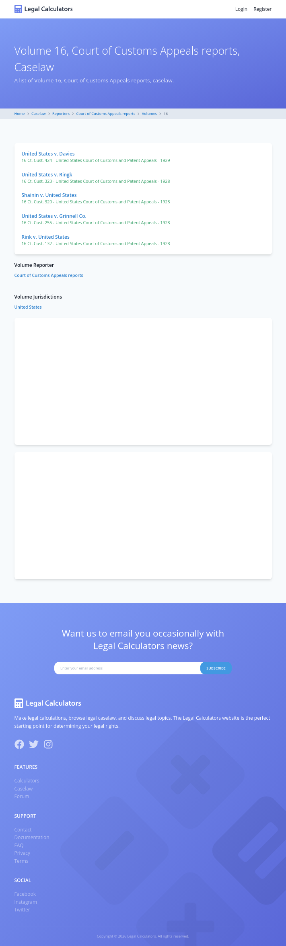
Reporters (61, 113)
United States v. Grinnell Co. (54, 216)
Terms (21, 861)
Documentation (31, 837)
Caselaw (38, 113)
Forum (21, 796)
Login (241, 9)
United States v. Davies (48, 153)
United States (28, 307)
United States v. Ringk (47, 174)
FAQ (19, 845)
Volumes (149, 113)
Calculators (26, 780)
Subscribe (216, 668)
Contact (23, 829)
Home (19, 113)
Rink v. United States (46, 236)
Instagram (25, 902)
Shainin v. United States (49, 195)
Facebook (25, 894)
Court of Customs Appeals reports (106, 113)
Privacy (22, 853)
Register (262, 9)
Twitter (22, 909)
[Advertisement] (143, 381)
